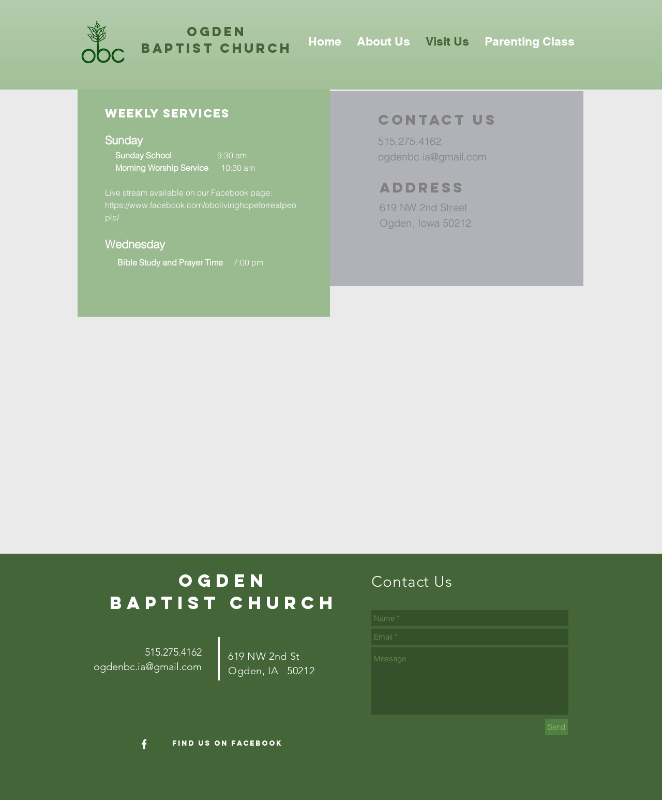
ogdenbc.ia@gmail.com (432, 156)
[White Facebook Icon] (144, 744)
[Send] (556, 727)
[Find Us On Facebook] (227, 743)
